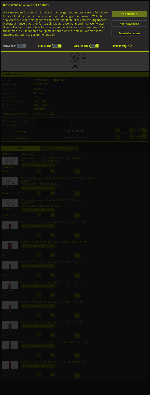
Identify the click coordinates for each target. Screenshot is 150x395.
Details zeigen (122, 46)
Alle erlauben (129, 14)
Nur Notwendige (129, 23)
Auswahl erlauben (129, 33)
